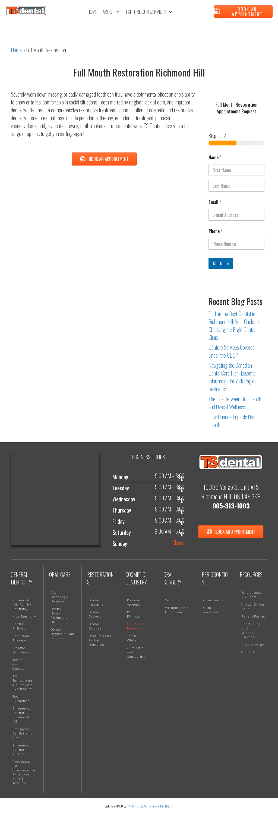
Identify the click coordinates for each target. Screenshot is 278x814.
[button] (243, 11)
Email (214, 202)
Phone (215, 231)
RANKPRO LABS (136, 806)
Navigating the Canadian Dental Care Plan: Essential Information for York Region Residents (232, 377)
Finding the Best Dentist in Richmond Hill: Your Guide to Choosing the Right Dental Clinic (233, 325)
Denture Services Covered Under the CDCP (231, 351)
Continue (221, 263)
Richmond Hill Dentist (160, 806)
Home (16, 50)
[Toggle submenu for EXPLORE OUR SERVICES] (170, 12)
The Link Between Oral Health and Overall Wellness (234, 403)
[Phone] (236, 244)
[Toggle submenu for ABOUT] (118, 12)
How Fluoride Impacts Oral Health (231, 421)
